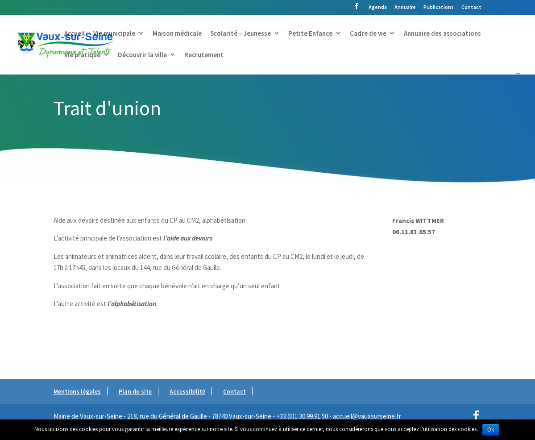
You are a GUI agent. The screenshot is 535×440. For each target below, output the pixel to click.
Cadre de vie (368, 33)
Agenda (378, 7)
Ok (490, 430)
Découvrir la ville (142, 55)
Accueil (74, 33)
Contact (471, 7)
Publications (438, 7)
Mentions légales (77, 391)
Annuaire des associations (442, 33)
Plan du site (135, 391)
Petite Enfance (310, 33)
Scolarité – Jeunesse (240, 33)
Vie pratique (82, 55)
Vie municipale (114, 33)
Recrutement (204, 55)
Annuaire (405, 7)
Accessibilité (187, 391)
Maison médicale (177, 33)
